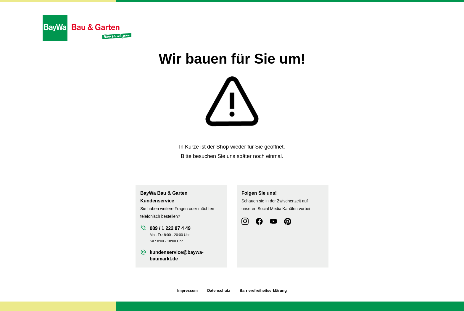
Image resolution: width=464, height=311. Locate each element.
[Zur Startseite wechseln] (87, 28)
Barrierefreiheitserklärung (263, 290)
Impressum (187, 290)
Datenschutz (218, 290)
